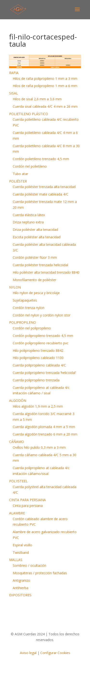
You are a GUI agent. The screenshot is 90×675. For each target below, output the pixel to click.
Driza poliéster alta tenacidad (35, 229)
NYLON (15, 287)
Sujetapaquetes (25, 300)
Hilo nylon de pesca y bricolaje (36, 292)
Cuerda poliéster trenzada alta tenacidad (44, 186)
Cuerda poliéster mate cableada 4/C (40, 194)
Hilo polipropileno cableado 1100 (38, 357)
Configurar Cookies (55, 652)
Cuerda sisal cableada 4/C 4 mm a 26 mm (45, 106)
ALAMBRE (17, 513)
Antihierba (20, 588)
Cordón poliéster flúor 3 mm (35, 257)
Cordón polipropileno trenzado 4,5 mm (43, 335)
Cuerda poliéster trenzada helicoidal (40, 265)
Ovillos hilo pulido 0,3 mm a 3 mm (39, 447)
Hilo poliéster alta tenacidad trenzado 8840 (46, 272)
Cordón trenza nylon (28, 307)
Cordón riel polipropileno (32, 328)
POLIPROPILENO (22, 322)
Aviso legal (28, 652)
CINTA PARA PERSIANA (27, 500)
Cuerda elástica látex (29, 215)
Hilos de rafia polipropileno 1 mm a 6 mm (45, 85)
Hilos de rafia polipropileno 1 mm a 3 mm (45, 78)
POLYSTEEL (18, 481)
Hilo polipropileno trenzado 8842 (38, 350)
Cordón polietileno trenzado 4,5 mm (41, 159)
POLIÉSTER (18, 181)
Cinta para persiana (28, 505)
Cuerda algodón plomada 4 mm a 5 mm (44, 426)
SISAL (13, 93)
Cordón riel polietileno (30, 166)
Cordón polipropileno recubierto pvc (40, 343)
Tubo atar (20, 173)
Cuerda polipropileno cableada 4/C (39, 365)
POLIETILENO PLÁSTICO (28, 114)
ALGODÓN (17, 400)
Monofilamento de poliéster (34, 280)
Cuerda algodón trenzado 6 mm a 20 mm (45, 434)
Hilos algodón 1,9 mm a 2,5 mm (38, 406)
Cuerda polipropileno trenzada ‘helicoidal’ (44, 372)
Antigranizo (21, 580)
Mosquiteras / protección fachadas (40, 573)
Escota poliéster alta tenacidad (36, 237)
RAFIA (13, 72)
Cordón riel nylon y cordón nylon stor (41, 315)
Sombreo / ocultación (29, 565)
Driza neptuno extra (28, 222)
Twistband (21, 552)
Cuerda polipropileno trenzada (36, 380)
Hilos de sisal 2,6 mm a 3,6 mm (37, 99)
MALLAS (15, 559)
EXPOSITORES (20, 595)
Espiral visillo (22, 545)
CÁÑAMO (16, 441)
